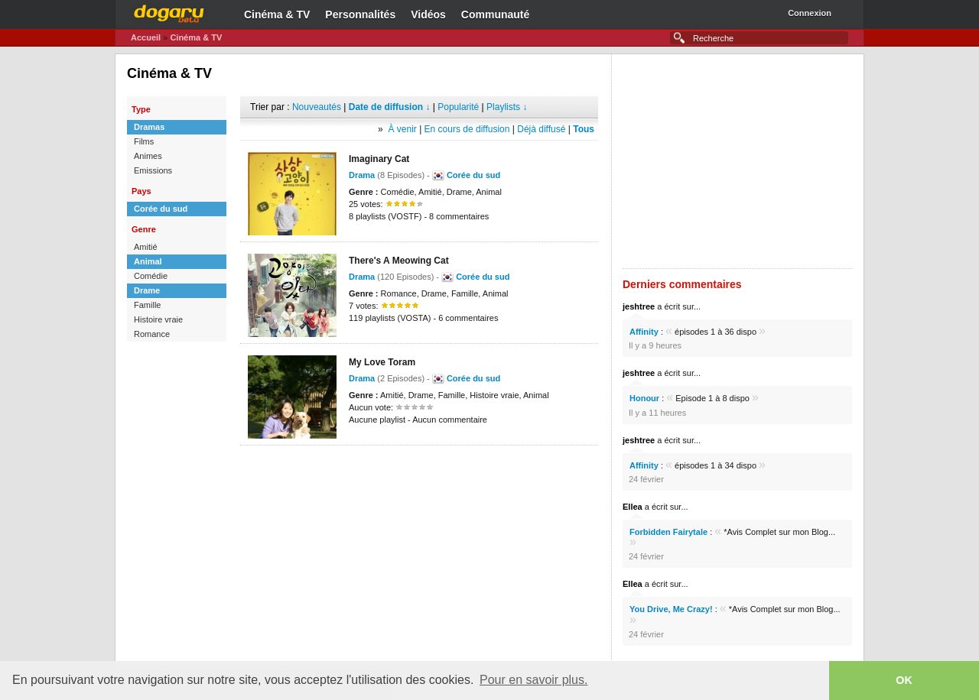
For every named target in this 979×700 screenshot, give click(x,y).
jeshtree (639, 306)
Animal (148, 261)
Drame (147, 290)
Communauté (495, 14)
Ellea (632, 506)
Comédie (151, 275)
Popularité (458, 107)
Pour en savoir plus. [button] (533, 679)
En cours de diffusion (467, 129)
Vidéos (428, 14)
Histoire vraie (158, 319)
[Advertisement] (419, 468)
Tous (583, 129)
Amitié (146, 246)
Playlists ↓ (506, 107)
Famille (147, 304)
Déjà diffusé (541, 129)
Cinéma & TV (277, 14)
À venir (402, 129)
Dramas (149, 126)
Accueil (146, 37)
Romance (152, 334)
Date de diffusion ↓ (390, 107)
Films (144, 141)
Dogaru (169, 11)
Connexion (809, 13)
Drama (362, 175)
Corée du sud (160, 208)
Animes (148, 155)
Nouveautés (316, 107)
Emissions (153, 170)
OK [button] (904, 680)
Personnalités (360, 14)
